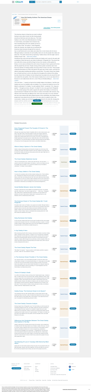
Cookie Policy (39, 380)
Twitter (72, 369)
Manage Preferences (54, 374)
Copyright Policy (53, 366)
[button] (13, 2)
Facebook (73, 366)
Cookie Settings (55, 380)
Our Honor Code (53, 369)
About (36, 366)
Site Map (37, 371)
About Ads (44, 380)
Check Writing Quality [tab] (55, 27)
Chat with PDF (27, 369)
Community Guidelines (55, 368)
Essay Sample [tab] (47, 27)
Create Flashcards (16, 368)
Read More (73, 133)
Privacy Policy (53, 371)
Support (36, 369)
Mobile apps (26, 368)
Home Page (14, 14)
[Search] (60, 2)
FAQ (36, 368)
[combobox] (32, 2)
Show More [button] (37, 100)
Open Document (25, 24)
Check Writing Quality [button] (37, 103)
